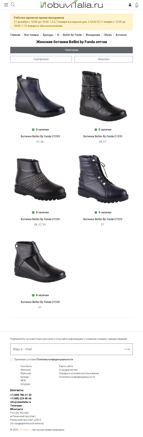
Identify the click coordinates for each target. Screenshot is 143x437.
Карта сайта (66, 366)
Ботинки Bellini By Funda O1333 (102, 136)
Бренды (25, 377)
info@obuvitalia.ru (20, 402)
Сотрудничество (68, 369)
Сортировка (41, 59)
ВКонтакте (16, 409)
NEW (23, 380)
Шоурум (25, 384)
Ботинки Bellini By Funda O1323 (102, 219)
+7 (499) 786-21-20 (20, 395)
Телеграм (16, 405)
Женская (26, 369)
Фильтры (103, 59)
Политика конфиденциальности (55, 359)
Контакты (26, 366)
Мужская (26, 373)
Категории (71, 50)
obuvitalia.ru (25, 429)
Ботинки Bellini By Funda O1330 (40, 302)
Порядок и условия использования (79, 373)
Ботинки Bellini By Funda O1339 (40, 136)
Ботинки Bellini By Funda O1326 (40, 219)
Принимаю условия (43, 359)
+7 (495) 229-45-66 (20, 398)
